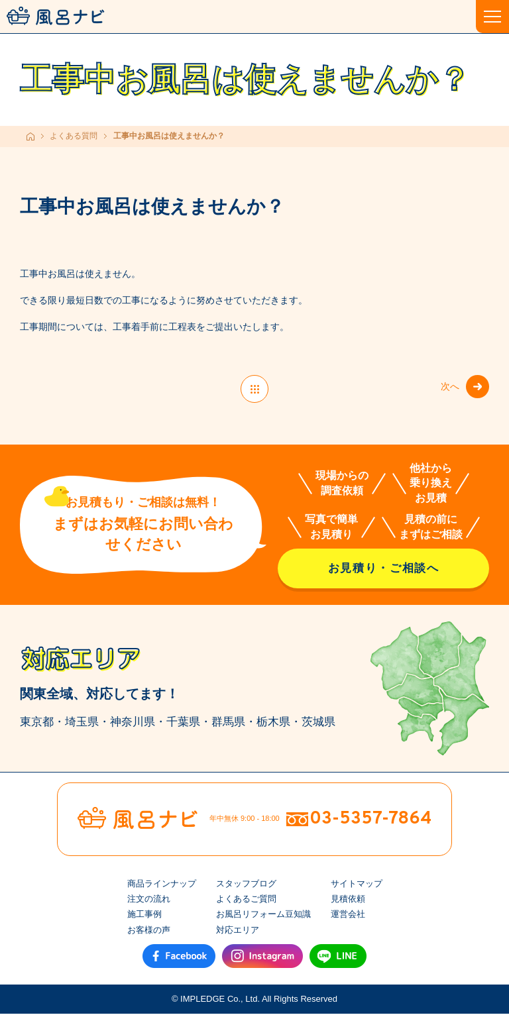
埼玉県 (82, 725)
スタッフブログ (246, 887)
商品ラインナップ (161, 887)
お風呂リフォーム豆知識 (263, 918)
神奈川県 (132, 725)
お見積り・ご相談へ (383, 571)
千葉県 (183, 725)
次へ (446, 388)
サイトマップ (356, 887)
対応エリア (237, 933)
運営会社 (348, 918)
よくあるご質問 (246, 902)
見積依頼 (348, 902)
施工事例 (144, 918)
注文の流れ (148, 902)
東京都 (37, 725)
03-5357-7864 (370, 822)
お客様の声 (148, 933)
